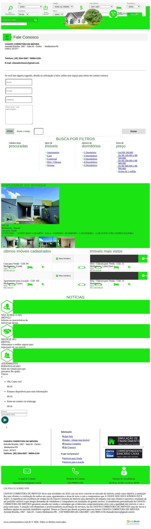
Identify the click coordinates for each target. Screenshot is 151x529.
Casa (49, 155)
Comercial (52, 159)
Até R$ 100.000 (125, 152)
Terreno (50, 165)
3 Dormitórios (90, 159)
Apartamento (53, 152)
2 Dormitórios (90, 155)
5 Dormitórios (90, 165)
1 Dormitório (90, 152)
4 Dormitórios (90, 162)
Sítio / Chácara (54, 162)
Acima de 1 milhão (127, 171)
